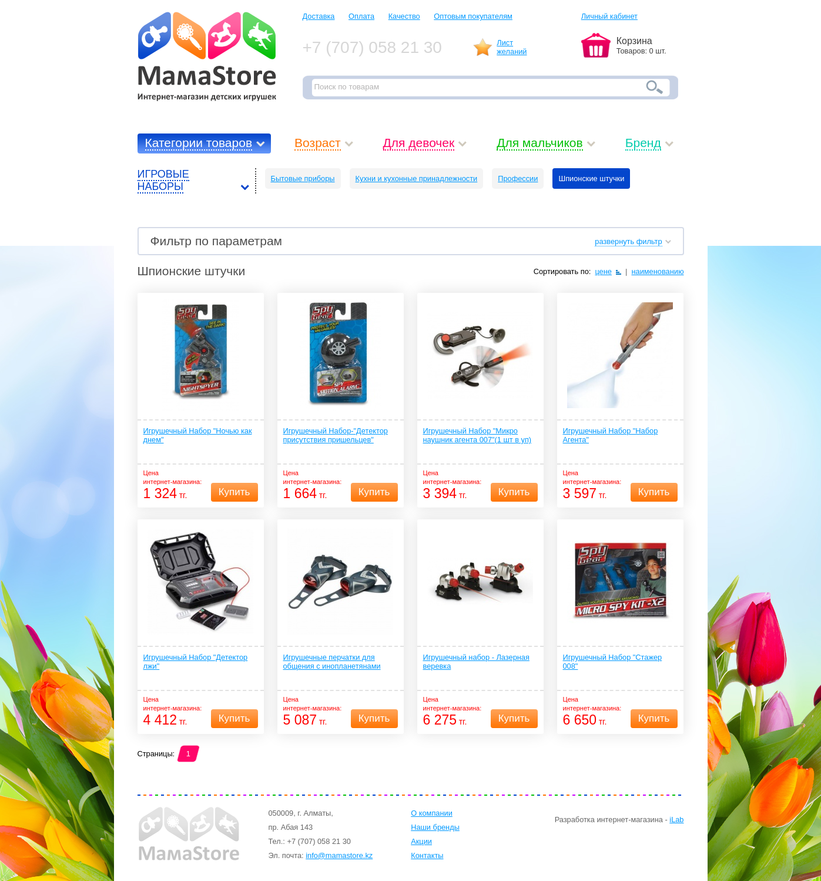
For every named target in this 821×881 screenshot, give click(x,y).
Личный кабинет (609, 16)
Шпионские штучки (591, 178)
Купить (234, 492)
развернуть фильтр (628, 241)
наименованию (657, 271)
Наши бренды (435, 827)
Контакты (427, 855)
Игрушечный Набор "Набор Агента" (610, 435)
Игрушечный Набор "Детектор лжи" (195, 661)
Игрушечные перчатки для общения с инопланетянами (332, 661)
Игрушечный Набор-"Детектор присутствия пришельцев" (335, 435)
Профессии (518, 178)
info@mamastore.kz (339, 855)
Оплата (361, 16)
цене (603, 271)
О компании (432, 813)
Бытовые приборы (303, 178)
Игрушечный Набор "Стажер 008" (612, 661)
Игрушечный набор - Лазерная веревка (476, 661)
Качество (404, 16)
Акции (421, 841)
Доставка (319, 16)
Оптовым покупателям (473, 16)
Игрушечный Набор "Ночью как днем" (197, 435)
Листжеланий (512, 47)
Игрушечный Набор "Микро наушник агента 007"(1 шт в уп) (477, 435)
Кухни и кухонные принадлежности (417, 178)
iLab (676, 819)
